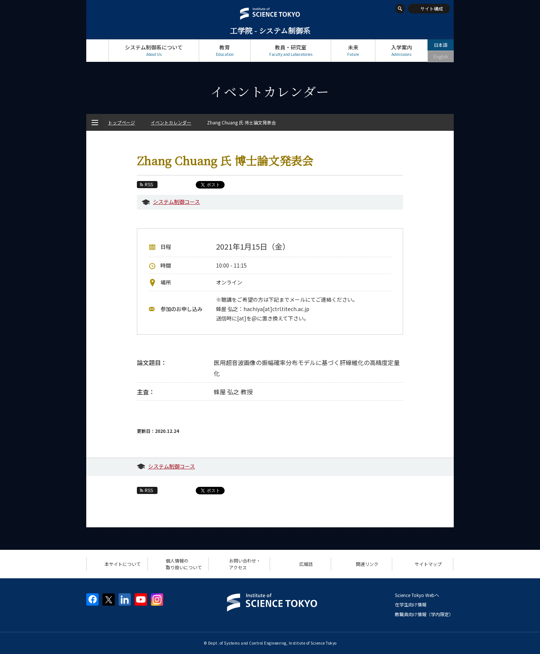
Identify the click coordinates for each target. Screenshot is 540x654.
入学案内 (401, 50)
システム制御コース (176, 201)
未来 (353, 50)
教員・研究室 (290, 50)
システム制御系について (154, 50)
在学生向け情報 (410, 604)
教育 (224, 50)
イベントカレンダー (171, 122)
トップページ (97, 50)
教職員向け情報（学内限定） (424, 614)
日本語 (440, 45)
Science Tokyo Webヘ (417, 595)
